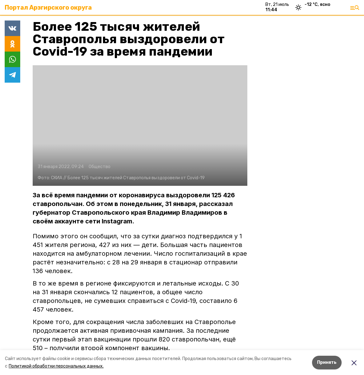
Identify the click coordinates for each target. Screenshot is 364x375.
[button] (140, 125)
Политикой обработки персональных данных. (56, 366)
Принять (327, 362)
